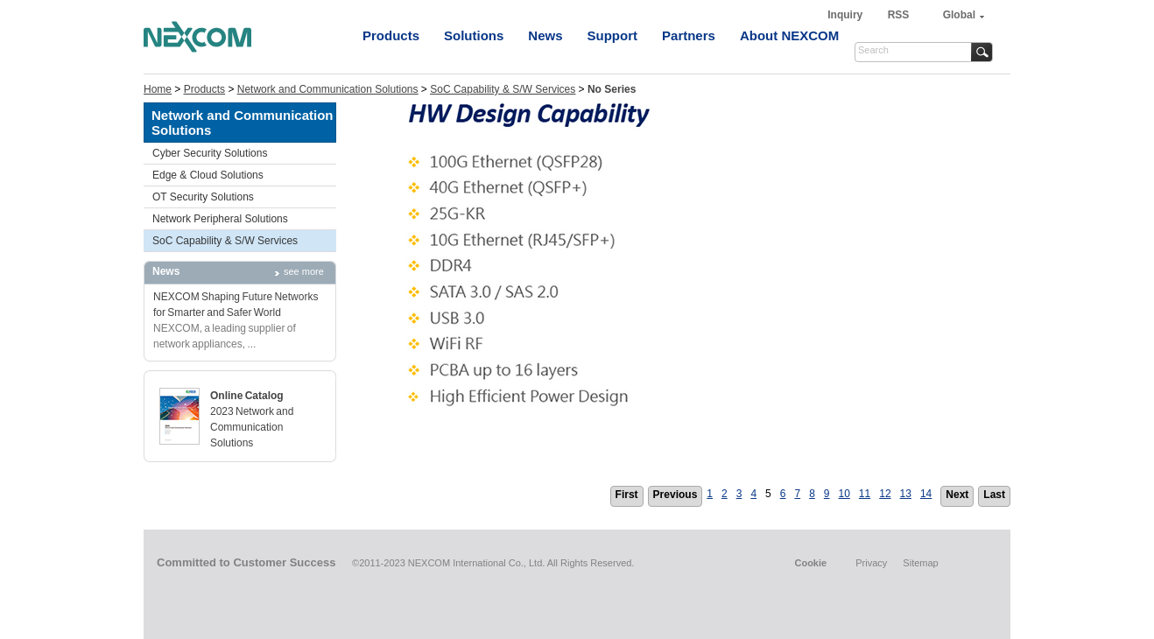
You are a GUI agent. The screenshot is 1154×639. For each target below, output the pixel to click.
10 (844, 494)
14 (926, 494)
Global (959, 15)
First (627, 494)
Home (158, 89)
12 (884, 494)
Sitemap (920, 563)
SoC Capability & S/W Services (502, 89)
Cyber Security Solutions (209, 153)
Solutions (473, 35)
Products (390, 35)
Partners (688, 35)
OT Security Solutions (203, 197)
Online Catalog (247, 396)
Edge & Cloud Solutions (208, 175)
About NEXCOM (789, 35)
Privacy (871, 563)
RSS (899, 15)
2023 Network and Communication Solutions (251, 427)
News (545, 35)
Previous (675, 494)
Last (994, 494)
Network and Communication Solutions (328, 89)
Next (957, 494)
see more (304, 271)
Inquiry (846, 15)
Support (613, 35)
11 (864, 494)
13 (905, 494)
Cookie (810, 563)
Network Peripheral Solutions (220, 219)
